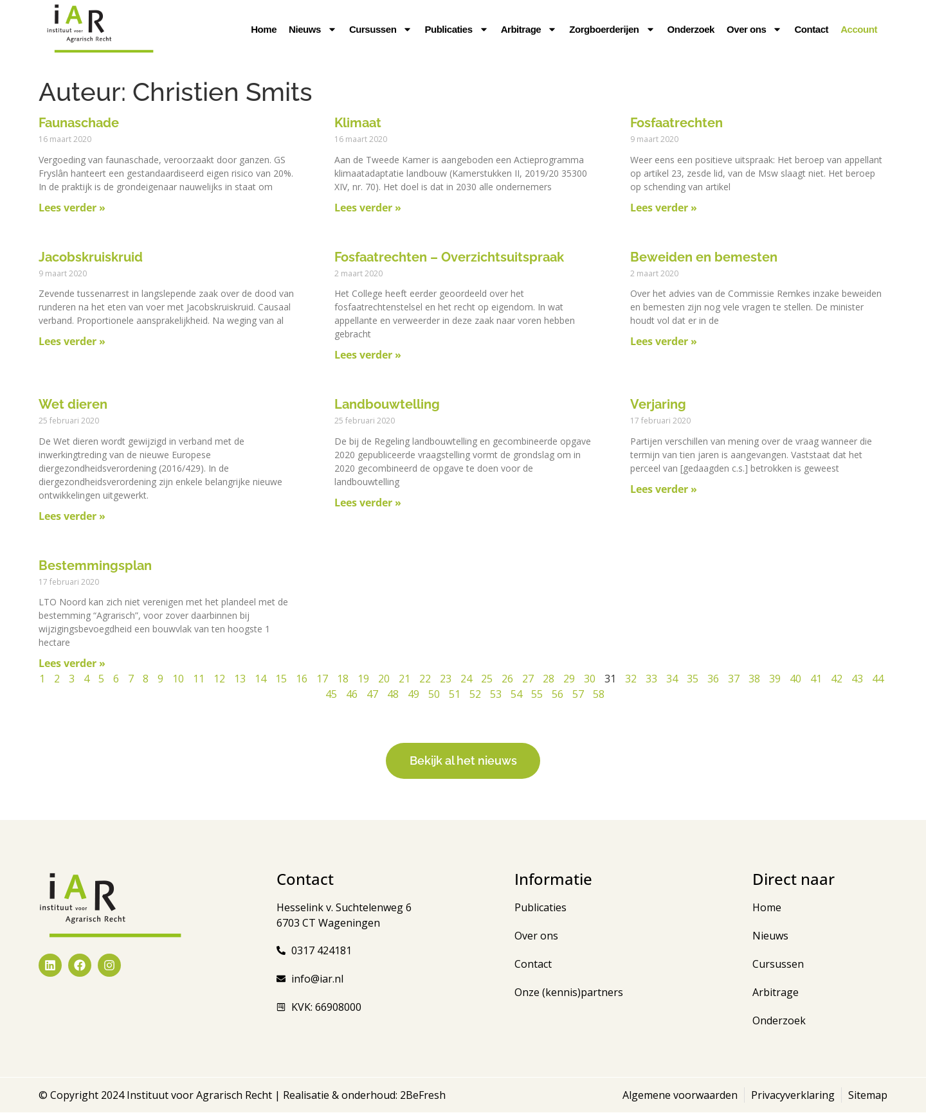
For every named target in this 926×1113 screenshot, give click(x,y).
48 (393, 694)
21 (404, 679)
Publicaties (456, 29)
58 (598, 694)
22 (425, 679)
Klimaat (357, 122)
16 (301, 679)
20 (384, 679)
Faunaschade (79, 122)
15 (281, 679)
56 (557, 694)
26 (507, 679)
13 (240, 679)
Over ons (754, 29)
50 (434, 694)
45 (331, 694)
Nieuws (313, 29)
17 (322, 679)
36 (713, 679)
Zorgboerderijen (612, 29)
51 (454, 694)
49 (413, 694)
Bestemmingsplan (95, 565)
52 (475, 694)
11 (198, 679)
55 (537, 694)
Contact (811, 29)
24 (466, 679)
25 (487, 679)
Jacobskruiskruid (91, 257)
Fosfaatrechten (676, 122)
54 (516, 694)
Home (264, 29)
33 (651, 679)
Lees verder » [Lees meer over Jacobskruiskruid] (72, 341)
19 (363, 679)
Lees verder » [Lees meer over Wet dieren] (72, 516)
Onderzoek (690, 29)
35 (692, 679)
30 (589, 679)
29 (569, 679)
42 (836, 679)
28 (548, 679)
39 (775, 679)
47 (372, 694)
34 (672, 679)
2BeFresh (421, 1096)
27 (528, 679)
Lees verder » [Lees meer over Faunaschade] (72, 207)
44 (878, 679)
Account (858, 29)
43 (857, 679)
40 (795, 679)
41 (816, 679)
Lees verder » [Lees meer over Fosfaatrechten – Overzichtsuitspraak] (367, 355)
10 (178, 679)
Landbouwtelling (387, 404)
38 (754, 679)
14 (260, 679)
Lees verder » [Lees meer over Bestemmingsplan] (72, 663)
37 (734, 679)
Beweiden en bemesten (703, 257)
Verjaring (658, 404)
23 (445, 679)
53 (496, 694)
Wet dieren (73, 404)
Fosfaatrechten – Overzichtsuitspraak (449, 257)
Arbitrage (529, 29)
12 (219, 679)
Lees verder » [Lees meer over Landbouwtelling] (367, 502)
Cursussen (380, 29)
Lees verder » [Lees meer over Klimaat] (367, 207)
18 (343, 679)
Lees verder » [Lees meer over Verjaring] (663, 489)
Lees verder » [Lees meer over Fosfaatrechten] (663, 207)
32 (631, 679)
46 (352, 694)
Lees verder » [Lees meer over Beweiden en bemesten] (663, 341)
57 (578, 694)
